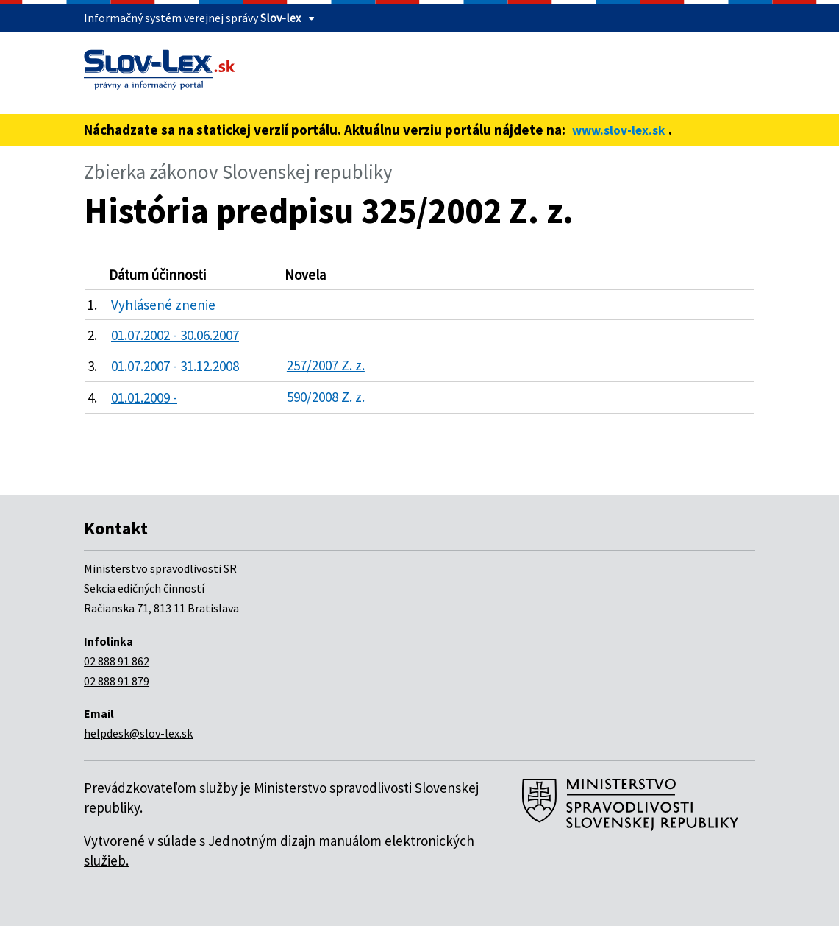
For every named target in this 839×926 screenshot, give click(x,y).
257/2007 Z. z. (326, 365)
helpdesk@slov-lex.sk (138, 733)
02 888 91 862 (116, 661)
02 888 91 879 (116, 681)
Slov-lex (280, 17)
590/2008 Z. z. (326, 397)
